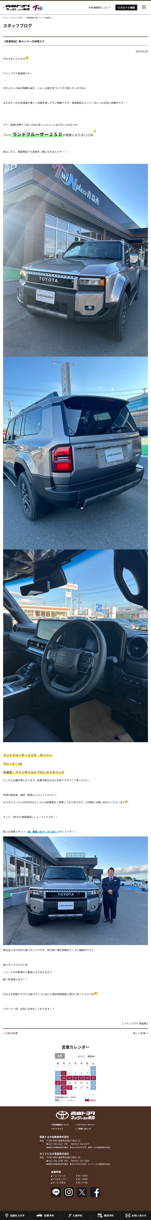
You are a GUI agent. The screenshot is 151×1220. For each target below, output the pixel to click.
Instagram (69, 1192)
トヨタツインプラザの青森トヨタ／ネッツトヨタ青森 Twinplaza (35, 7)
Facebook (95, 1192)
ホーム (5, 17)
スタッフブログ (17, 17)
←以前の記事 (10, 1033)
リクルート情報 (126, 7)
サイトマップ (57, 1128)
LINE (56, 1192)
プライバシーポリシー (86, 1124)
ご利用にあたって (84, 1128)
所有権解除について (100, 7)
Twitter (82, 1192)
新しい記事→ (140, 1033)
